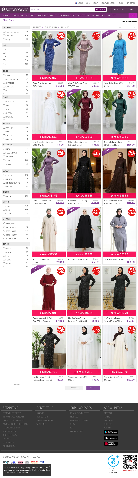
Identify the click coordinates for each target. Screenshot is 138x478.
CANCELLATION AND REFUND (13, 420)
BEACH (87, 15)
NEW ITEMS (6, 15)
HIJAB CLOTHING (18, 15)
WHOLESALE (41, 424)
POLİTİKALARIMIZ (9, 446)
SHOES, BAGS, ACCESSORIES (66, 15)
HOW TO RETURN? (9, 431)
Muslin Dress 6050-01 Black (78, 259)
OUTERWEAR (42, 15)
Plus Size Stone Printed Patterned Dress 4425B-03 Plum (42, 380)
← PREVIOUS (74, 388)
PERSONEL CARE (76, 431)
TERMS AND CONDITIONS (12, 413)
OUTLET (132, 15)
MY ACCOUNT (119, 10)
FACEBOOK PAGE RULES (11, 428)
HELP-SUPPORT (130, 3)
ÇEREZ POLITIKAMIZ (10, 435)
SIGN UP (95, 3)
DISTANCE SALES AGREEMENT (14, 417)
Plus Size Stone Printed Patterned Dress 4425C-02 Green (113, 321)
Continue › (16, 385)
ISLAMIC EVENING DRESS (79, 413)
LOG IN (88, 3)
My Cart (133, 10)
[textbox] (59, 9)
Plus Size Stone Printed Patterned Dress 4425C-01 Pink (77, 321)
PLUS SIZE (51, 15)
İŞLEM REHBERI (8, 442)
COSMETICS (112, 15)
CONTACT (40, 413)
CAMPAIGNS (7, 439)
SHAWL (73, 424)
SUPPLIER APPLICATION (45, 420)
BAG (72, 428)
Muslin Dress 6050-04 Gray (114, 259)
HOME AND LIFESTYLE (99, 15)
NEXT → (93, 388)
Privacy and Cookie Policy (15, 472)
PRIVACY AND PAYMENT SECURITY (15, 424)
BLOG (121, 3)
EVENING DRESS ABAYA (79, 420)
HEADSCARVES (30, 15)
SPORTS (80, 15)
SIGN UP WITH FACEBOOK (108, 3)
